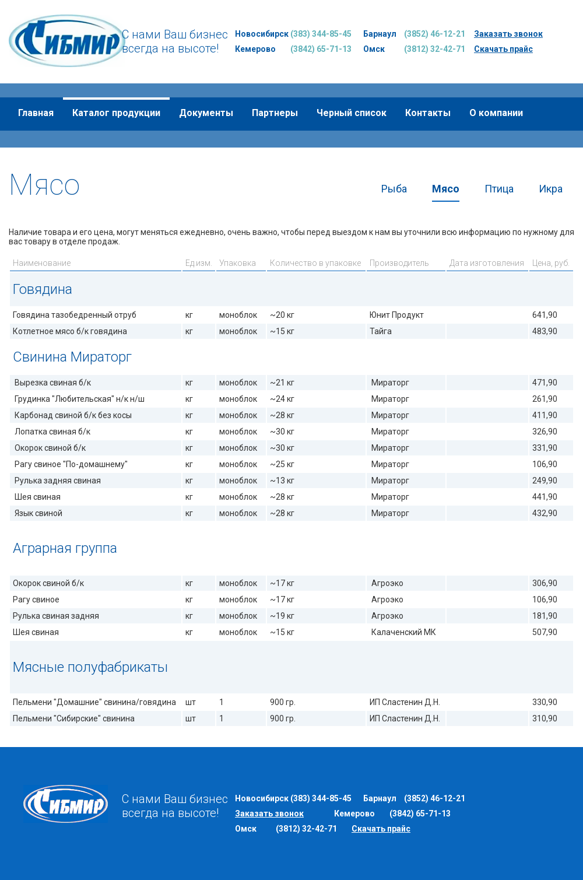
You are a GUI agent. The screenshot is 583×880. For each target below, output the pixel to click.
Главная (36, 112)
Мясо (445, 189)
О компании (496, 112)
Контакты (428, 112)
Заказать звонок (508, 33)
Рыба (394, 189)
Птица (499, 189)
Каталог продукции (116, 112)
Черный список (352, 112)
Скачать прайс (503, 49)
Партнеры (275, 112)
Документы (206, 112)
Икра (551, 189)
